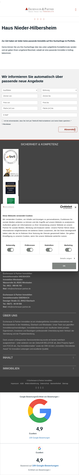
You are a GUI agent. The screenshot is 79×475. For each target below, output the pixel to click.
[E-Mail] (39, 115)
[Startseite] (39, 10)
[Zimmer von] (20, 96)
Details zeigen (66, 258)
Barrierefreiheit (56, 383)
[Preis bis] (59, 103)
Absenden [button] (69, 129)
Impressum (15, 383)
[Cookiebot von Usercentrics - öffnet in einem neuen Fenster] (62, 207)
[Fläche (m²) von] (20, 108)
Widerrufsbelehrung (32, 383)
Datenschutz (44, 383)
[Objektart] (59, 90)
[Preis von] (20, 103)
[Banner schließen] (75, 207)
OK (64, 266)
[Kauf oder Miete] (20, 90)
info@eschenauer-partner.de (19, 289)
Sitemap (65, 383)
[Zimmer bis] (59, 96)
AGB (22, 383)
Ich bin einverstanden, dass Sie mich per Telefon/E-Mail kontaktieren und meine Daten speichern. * (36, 121)
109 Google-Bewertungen (39, 438)
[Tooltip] (50, 470)
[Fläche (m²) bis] (59, 108)
